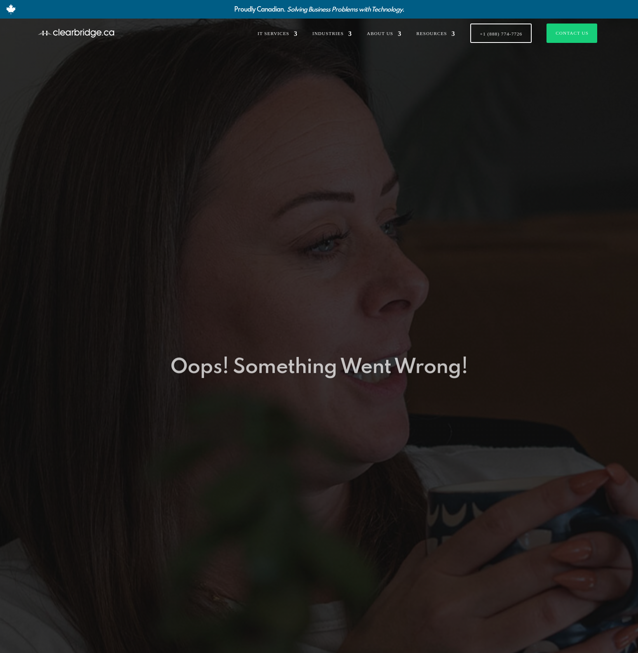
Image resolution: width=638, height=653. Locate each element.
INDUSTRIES (328, 33)
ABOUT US (380, 33)
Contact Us (572, 33)
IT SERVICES (273, 33)
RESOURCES (431, 33)
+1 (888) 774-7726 (501, 33)
